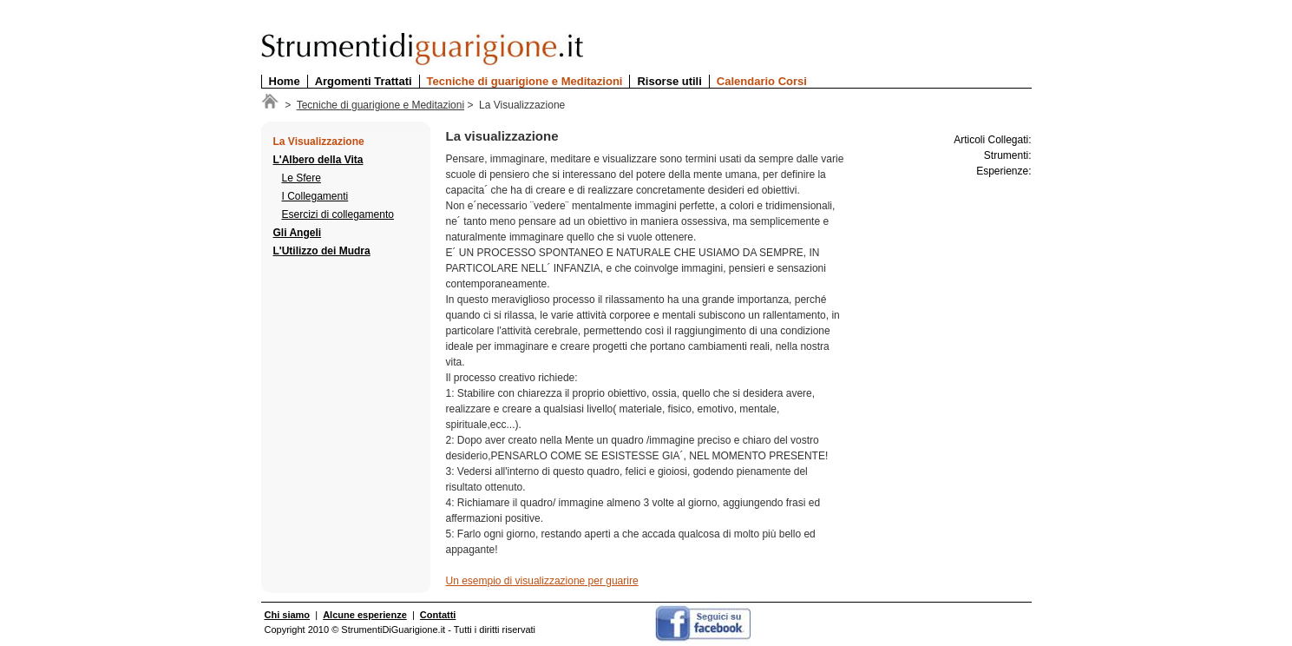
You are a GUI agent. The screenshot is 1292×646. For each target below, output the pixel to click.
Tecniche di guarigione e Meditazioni (525, 81)
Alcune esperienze (365, 615)
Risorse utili (669, 81)
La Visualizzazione (318, 141)
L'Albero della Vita (318, 160)
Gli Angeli (297, 233)
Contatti (438, 615)
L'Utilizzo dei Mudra (322, 251)
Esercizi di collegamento (338, 214)
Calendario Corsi (762, 81)
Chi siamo (288, 615)
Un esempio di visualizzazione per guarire (542, 581)
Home (284, 81)
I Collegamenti (315, 196)
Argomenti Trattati (363, 81)
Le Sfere (301, 178)
